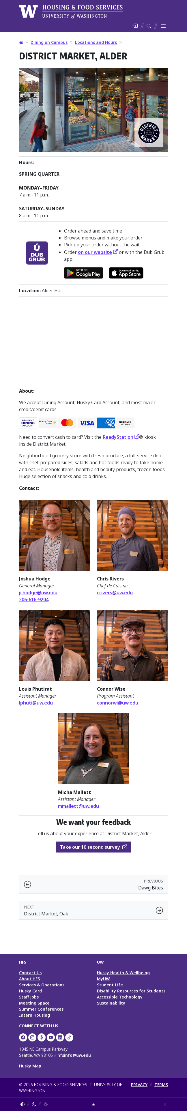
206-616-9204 (33, 599)
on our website (95, 252)
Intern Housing (34, 1015)
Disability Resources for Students (131, 991)
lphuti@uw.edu (36, 703)
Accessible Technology (120, 997)
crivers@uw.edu (115, 592)
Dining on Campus (49, 42)
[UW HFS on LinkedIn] (60, 1037)
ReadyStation (118, 437)
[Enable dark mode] (34, 1104)
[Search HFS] (149, 26)
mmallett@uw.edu (78, 806)
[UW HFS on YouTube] (51, 1037)
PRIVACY (139, 1084)
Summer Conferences (41, 1009)
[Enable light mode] (45, 1104)
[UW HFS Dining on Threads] (42, 1037)
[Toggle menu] (163, 26)
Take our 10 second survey (90, 847)
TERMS (161, 1084)
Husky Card (30, 991)
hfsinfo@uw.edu (74, 1055)
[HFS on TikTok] (69, 1037)
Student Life (110, 985)
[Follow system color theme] (22, 1104)
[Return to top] (93, 1104)
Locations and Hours (96, 42)
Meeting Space (34, 1003)
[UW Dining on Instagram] (32, 1037)
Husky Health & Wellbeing (123, 972)
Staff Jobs (29, 997)
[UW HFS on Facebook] (23, 1037)
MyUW (103, 978)
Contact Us (30, 972)
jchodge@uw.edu (38, 592)
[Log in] (134, 26)
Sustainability (111, 1003)
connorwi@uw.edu (117, 703)
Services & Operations (41, 985)
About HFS (29, 978)
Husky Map (30, 1066)
